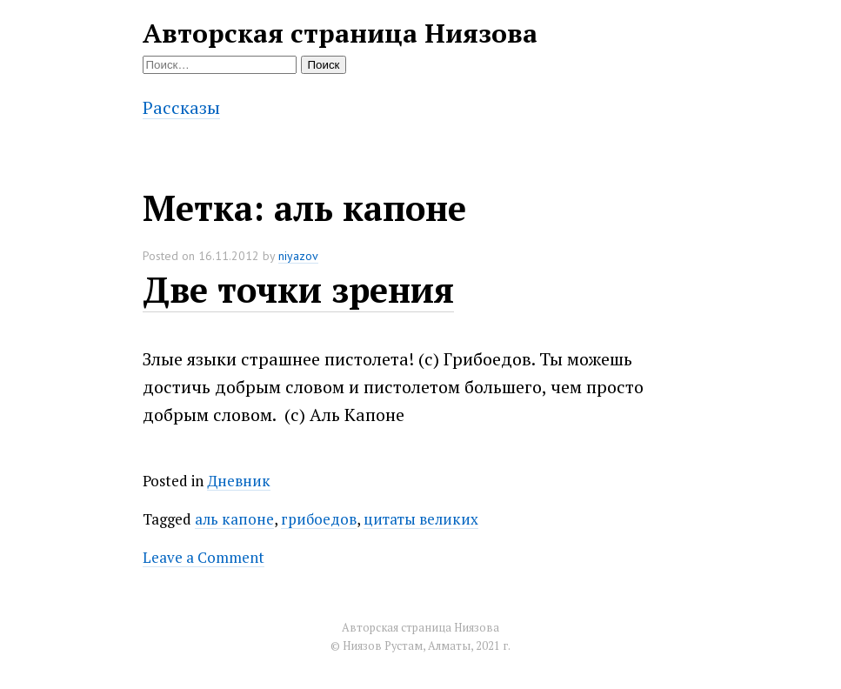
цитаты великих (421, 519)
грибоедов (319, 519)
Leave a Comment (203, 557)
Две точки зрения (298, 289)
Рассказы (181, 107)
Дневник (238, 481)
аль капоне (234, 519)
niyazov (298, 256)
